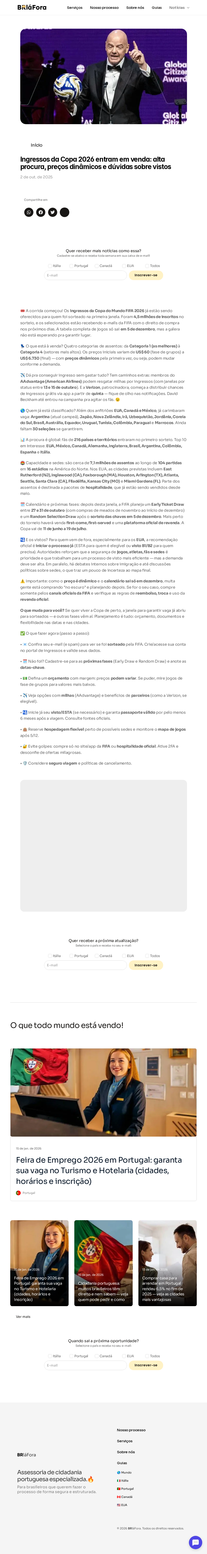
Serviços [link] (74, 7)
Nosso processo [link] (104, 7)
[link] (25, 1193)
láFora (26, 1455)
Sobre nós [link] (135, 7)
